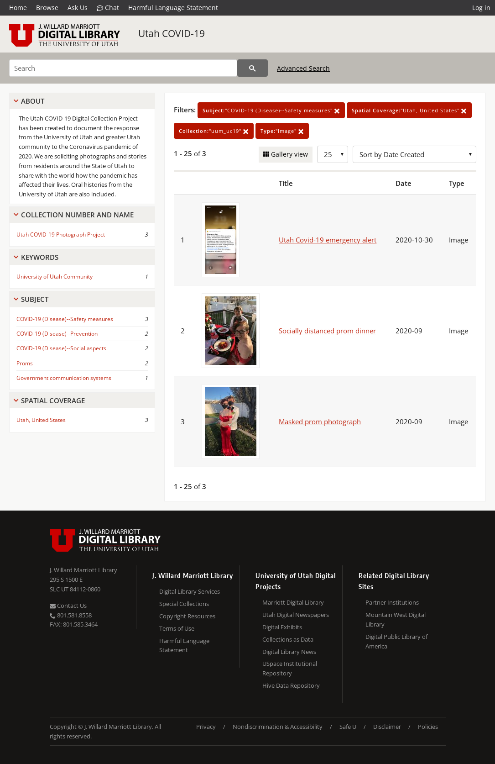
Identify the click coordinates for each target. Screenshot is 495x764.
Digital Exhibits (282, 627)
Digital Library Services (189, 591)
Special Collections (184, 604)
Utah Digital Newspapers (295, 615)
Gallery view (288, 154)
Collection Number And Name (77, 214)
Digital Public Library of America (396, 641)
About (32, 100)
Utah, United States (41, 420)
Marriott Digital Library (293, 602)
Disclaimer (387, 726)
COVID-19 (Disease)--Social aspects (61, 348)
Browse (47, 7)
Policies (428, 726)
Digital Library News (289, 652)
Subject (34, 299)
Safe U (347, 726)
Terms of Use (176, 628)
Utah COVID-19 (171, 33)
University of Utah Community (54, 276)
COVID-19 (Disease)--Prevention (57, 333)
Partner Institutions (392, 602)
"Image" (282, 130)
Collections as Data (287, 639)
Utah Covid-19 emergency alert (327, 239)
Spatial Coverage (53, 400)
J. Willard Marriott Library (83, 570)
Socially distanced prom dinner (327, 330)
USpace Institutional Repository (289, 668)
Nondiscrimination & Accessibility (278, 726)
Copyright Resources (187, 616)
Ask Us (78, 7)
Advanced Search (303, 68)
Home (18, 7)
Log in (481, 7)
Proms (24, 363)
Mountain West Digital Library (395, 619)
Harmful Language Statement (173, 7)
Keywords (39, 257)
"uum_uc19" (214, 130)
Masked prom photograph (320, 421)
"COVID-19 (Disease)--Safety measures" (271, 110)
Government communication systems (63, 378)
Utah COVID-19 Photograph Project (60, 234)
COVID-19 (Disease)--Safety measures (64, 319)
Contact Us (68, 605)
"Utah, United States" (409, 110)
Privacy (206, 726)
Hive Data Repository (291, 685)
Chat (108, 7)
